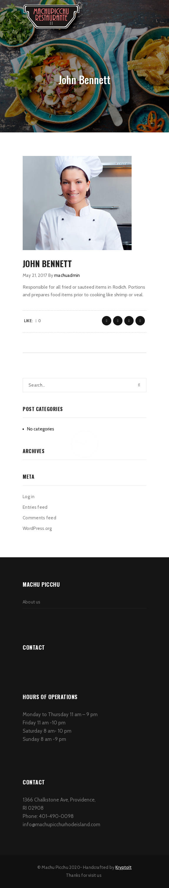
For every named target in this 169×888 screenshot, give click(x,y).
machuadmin (67, 275)
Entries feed (35, 507)
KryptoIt (123, 867)
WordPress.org (37, 528)
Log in (28, 496)
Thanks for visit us (84, 875)
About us (32, 602)
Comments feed (39, 518)
